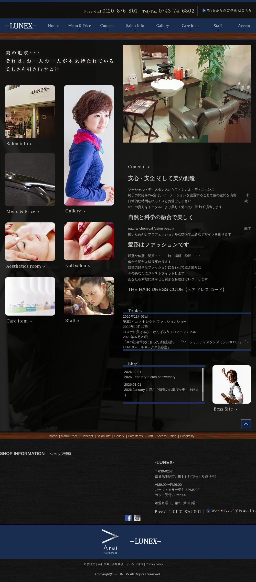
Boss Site (226, 409)
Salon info (135, 25)
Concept (107, 25)
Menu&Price (69, 436)
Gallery (162, 25)
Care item (190, 25)
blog (173, 436)
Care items (135, 436)
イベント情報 (134, 564)
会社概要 (103, 564)
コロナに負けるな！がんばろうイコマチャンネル (159, 332)
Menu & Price (80, 25)
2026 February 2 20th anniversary (149, 377)
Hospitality (187, 436)
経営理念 (89, 564)
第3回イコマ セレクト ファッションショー (155, 322)
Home (53, 25)
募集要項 (117, 564)
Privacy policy (154, 564)
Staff (218, 25)
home (53, 436)
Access (244, 25)
